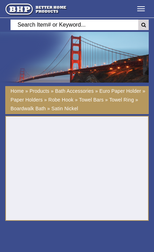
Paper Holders (27, 100)
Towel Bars (91, 100)
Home (17, 91)
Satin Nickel (65, 108)
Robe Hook (61, 100)
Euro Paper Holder (120, 91)
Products (39, 91)
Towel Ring (121, 100)
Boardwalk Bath (28, 108)
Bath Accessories (74, 91)
